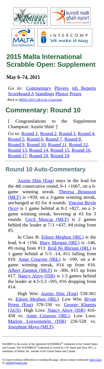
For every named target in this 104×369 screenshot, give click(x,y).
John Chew (95, 359)
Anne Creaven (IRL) (39, 259)
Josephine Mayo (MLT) (31, 326)
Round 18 (38, 155)
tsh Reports (84, 88)
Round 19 (59, 155)
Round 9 (16, 144)
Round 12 (78, 144)
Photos (62, 93)
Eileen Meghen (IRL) (62, 237)
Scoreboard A (21, 93)
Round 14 (38, 150)
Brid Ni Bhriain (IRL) (69, 248)
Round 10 (36, 144)
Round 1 (29, 133)
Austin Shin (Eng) (35, 180)
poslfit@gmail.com (16, 362)
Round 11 (57, 144)
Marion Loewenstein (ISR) (37, 321)
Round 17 (17, 155)
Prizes (75, 93)
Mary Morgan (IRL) (60, 242)
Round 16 (81, 150)
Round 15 (59, 150)
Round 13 (17, 150)
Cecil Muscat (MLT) (47, 219)
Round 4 (86, 133)
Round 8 (72, 139)
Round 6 (35, 139)
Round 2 (48, 133)
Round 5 (16, 139)
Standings (44, 93)
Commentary (38, 88)
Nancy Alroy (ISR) (36, 275)
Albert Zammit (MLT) (30, 270)
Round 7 (53, 139)
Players (62, 88)
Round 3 (67, 133)
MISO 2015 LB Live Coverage (40, 100)
